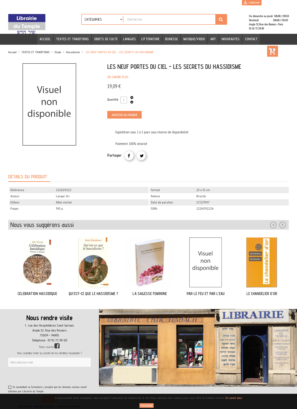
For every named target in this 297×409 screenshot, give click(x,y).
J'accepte (146, 405)
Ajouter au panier (124, 115)
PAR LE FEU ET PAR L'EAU (206, 293)
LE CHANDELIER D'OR (261, 293)
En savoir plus (117, 77)
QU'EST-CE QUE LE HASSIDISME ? (93, 293)
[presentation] (47, 377)
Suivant (285, 224)
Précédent (277, 224)
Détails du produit (27, 177)
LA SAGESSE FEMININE (149, 293)
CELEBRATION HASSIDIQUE (37, 293)
